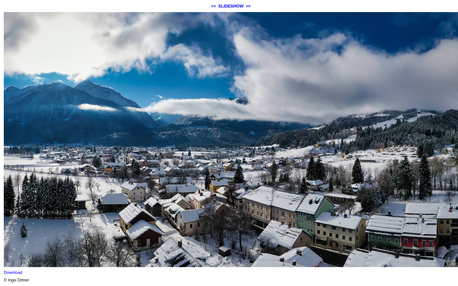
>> (248, 6)
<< (213, 6)
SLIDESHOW (231, 6)
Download (13, 272)
